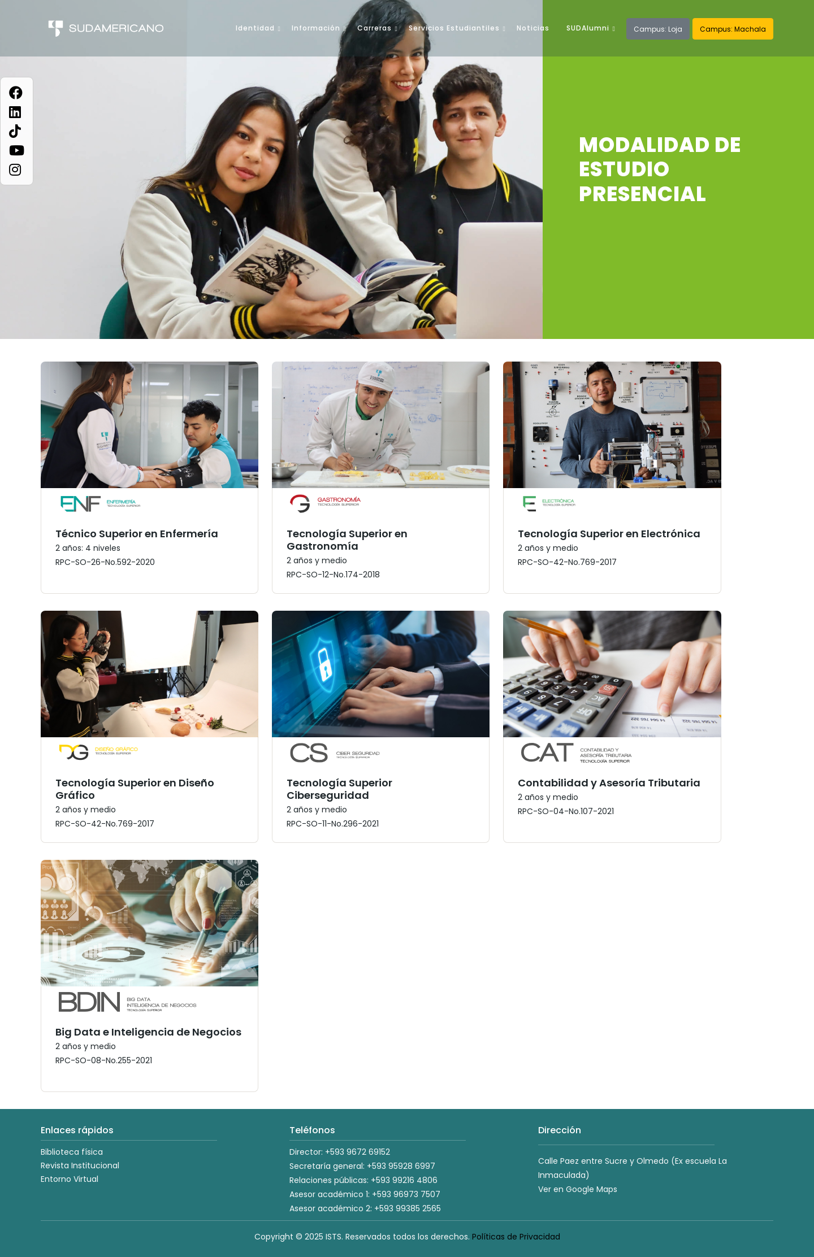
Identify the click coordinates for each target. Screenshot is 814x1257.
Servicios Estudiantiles (454, 28)
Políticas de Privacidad (516, 1236)
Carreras (374, 28)
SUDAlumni (587, 28)
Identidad (255, 28)
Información (316, 28)
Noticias (533, 28)
